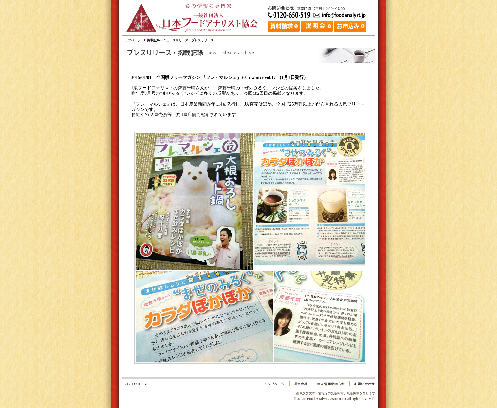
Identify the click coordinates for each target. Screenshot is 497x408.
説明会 (317, 25)
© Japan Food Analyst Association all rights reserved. (334, 396)
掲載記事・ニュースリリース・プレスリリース (180, 40)
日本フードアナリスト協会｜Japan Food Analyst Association (195, 16)
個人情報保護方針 (331, 385)
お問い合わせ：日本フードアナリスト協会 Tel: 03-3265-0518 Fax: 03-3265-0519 (318, 11)
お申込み (350, 25)
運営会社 (301, 385)
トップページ (131, 40)
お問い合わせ (361, 385)
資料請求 (284, 25)
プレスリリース (193, 385)
